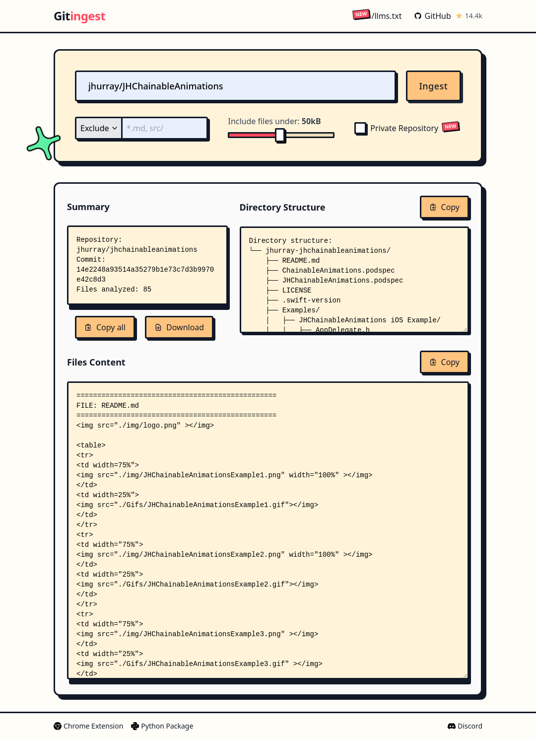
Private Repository (396, 128)
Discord (465, 726)
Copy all (105, 327)
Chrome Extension (88, 726)
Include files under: (274, 121)
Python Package (162, 726)
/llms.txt (377, 15)
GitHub (432, 15)
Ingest (433, 86)
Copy (444, 207)
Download (179, 327)
